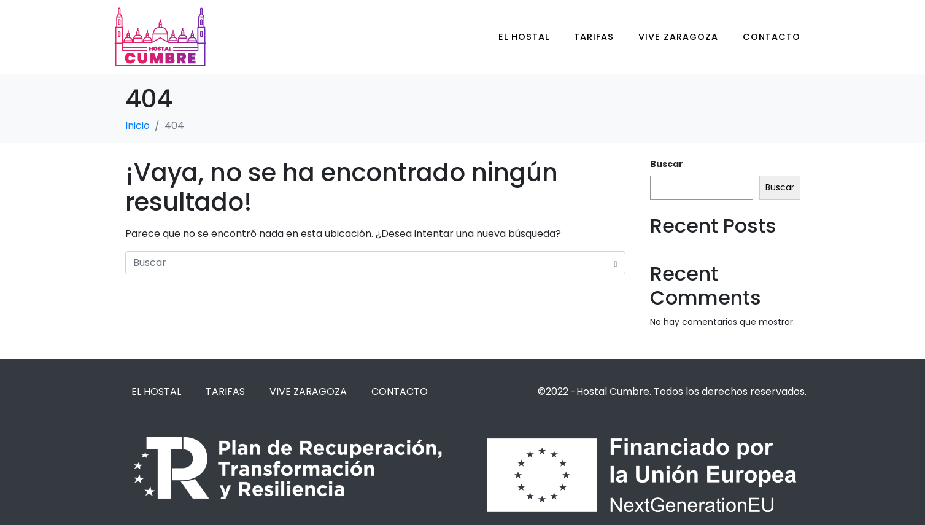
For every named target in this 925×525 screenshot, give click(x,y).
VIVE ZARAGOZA (678, 37)
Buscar (666, 164)
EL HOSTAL (523, 37)
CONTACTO (771, 37)
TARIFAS (594, 37)
